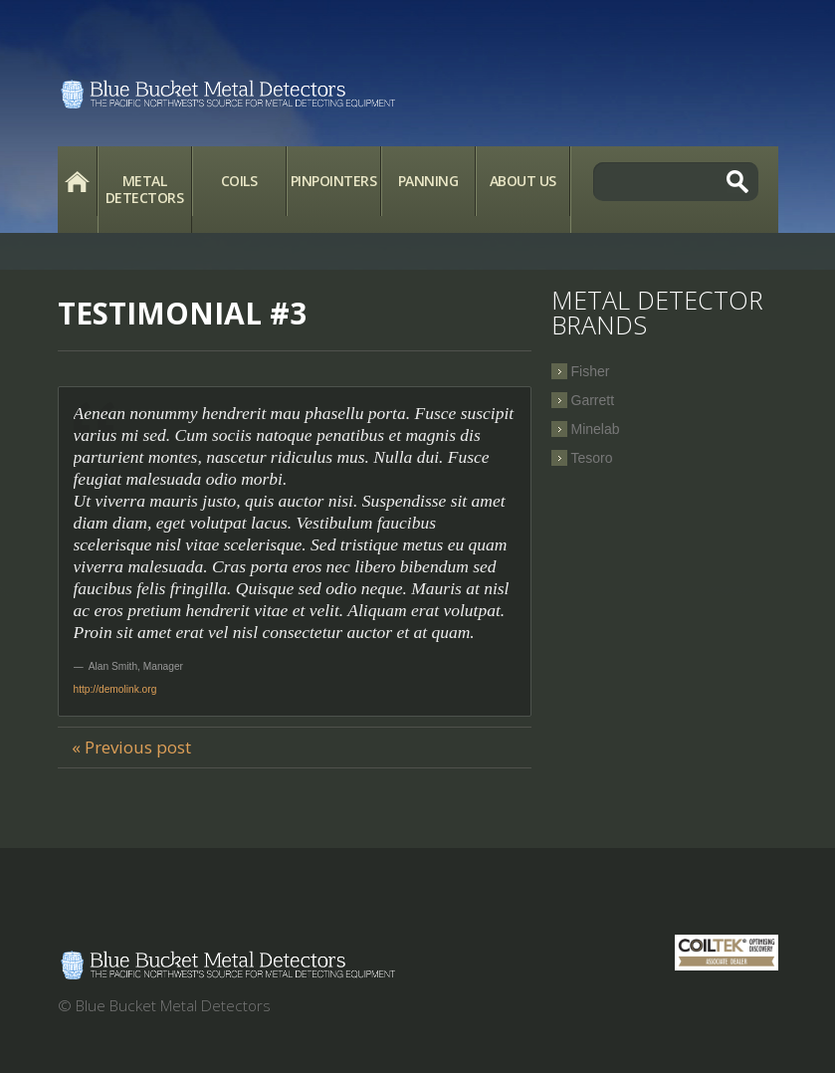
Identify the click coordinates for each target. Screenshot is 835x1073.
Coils (239, 180)
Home (77, 181)
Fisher (590, 371)
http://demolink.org (115, 689)
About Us (523, 180)
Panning (428, 180)
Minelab (595, 429)
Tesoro (592, 458)
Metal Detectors (144, 189)
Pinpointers (334, 180)
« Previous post (131, 747)
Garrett (593, 400)
